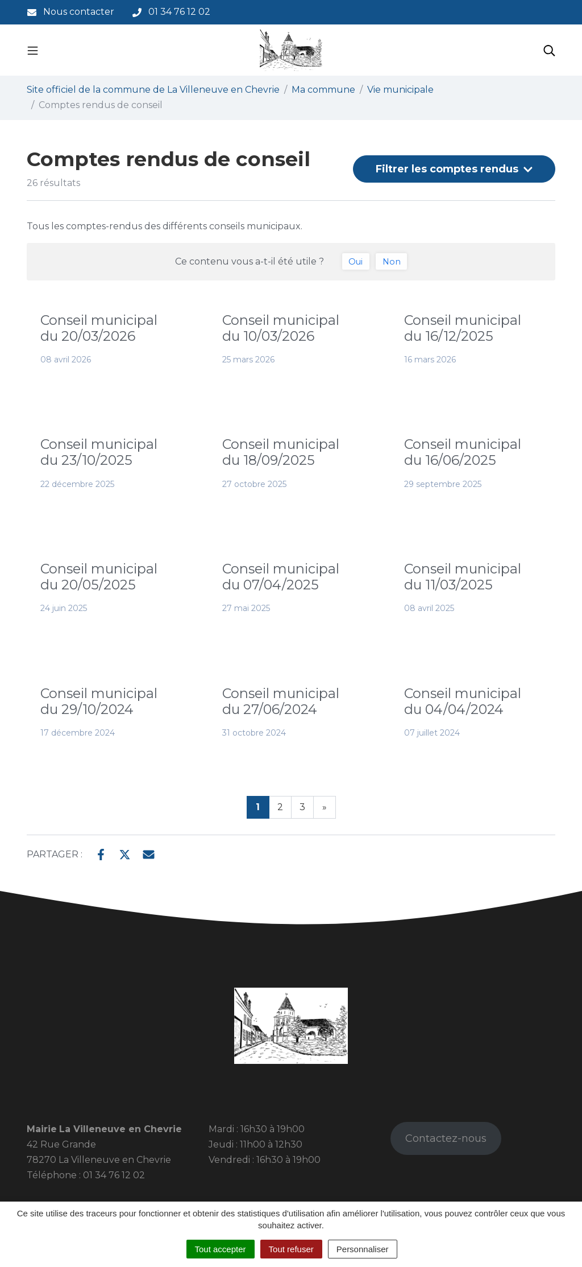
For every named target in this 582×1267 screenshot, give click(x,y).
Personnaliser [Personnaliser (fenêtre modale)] (362, 1249)
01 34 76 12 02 (114, 1175)
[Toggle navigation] (32, 50)
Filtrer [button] (454, 169)
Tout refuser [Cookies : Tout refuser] (291, 1249)
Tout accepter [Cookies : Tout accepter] (220, 1249)
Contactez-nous (446, 1138)
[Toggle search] (549, 50)
